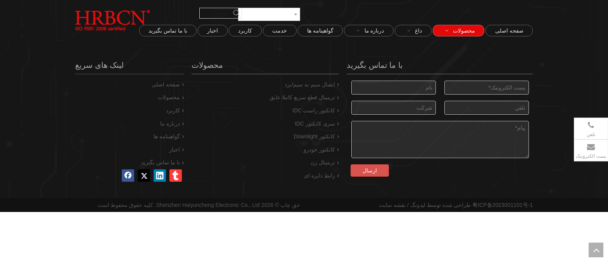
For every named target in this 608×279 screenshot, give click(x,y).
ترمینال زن (323, 162)
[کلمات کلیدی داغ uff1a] (236, 13)
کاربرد (173, 110)
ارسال (370, 170)
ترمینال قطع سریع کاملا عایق (302, 97)
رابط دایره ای (319, 175)
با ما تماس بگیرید (160, 162)
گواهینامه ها (167, 136)
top (596, 250)
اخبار (174, 149)
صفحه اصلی (166, 84)
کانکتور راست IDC (313, 110)
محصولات (169, 97)
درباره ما (170, 124)
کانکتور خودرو (319, 149)
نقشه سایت (392, 205)
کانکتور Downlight (314, 136)
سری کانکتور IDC (315, 124)
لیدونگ (417, 205)
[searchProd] (215, 13)
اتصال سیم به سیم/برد (310, 84)
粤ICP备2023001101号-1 (502, 205)
